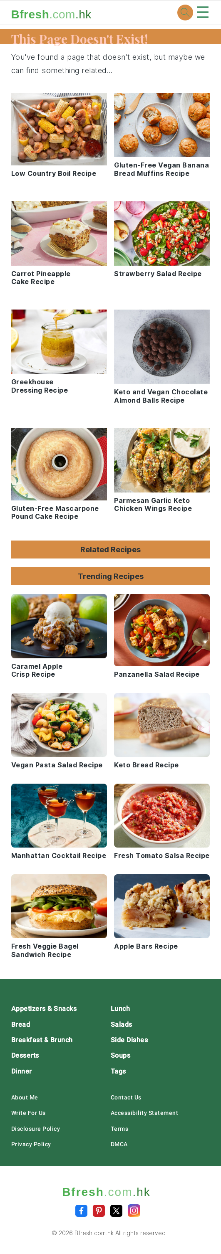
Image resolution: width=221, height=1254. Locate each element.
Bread (20, 1024)
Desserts (25, 1055)
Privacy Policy (31, 1144)
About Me (24, 1097)
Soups (121, 1055)
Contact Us (126, 1097)
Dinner (21, 1071)
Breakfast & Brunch (42, 1040)
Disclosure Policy (35, 1128)
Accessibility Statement (145, 1112)
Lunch (120, 1009)
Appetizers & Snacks (44, 1009)
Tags (118, 1071)
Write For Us (28, 1112)
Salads (121, 1024)
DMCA (119, 1144)
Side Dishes (129, 1040)
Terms (120, 1128)
